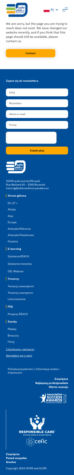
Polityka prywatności (21, 369)
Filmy (11, 342)
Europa (12, 222)
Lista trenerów (17, 299)
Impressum (15, 372)
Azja (10, 216)
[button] (65, 10)
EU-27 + (13, 203)
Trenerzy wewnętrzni (21, 286)
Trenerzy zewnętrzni (20, 293)
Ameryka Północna (19, 229)
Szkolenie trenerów (20, 264)
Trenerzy (13, 279)
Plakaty (12, 329)
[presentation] (31, 138)
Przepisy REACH (18, 314)
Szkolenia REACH (18, 256)
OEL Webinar (15, 271)
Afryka (12, 209)
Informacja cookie (47, 369)
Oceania (13, 241)
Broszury (13, 335)
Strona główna (17, 195)
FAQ (10, 306)
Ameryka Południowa (21, 235)
